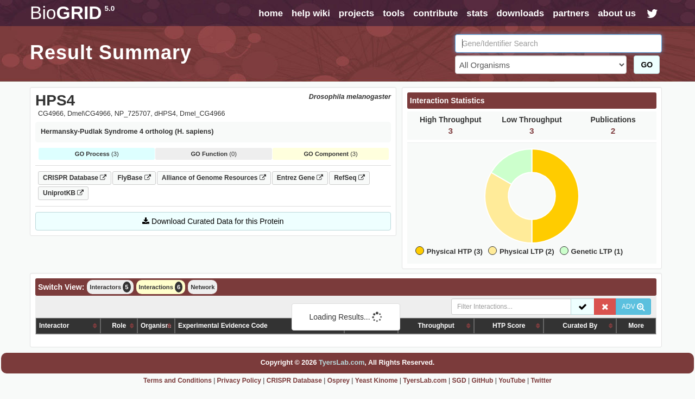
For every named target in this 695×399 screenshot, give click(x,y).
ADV (633, 306)
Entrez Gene (300, 178)
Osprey (338, 380)
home (270, 13)
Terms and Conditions (177, 380)
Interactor (54, 325)
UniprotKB (63, 193)
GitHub (482, 380)
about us (617, 13)
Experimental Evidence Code (223, 325)
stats (477, 13)
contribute (435, 13)
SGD (459, 380)
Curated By (580, 325)
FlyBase (133, 178)
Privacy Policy (239, 380)
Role (119, 325)
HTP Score (508, 325)
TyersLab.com (341, 362)
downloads (520, 13)
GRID (72, 13)
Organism (156, 325)
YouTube (512, 380)
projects (356, 13)
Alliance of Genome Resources (214, 178)
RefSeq (349, 178)
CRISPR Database (74, 178)
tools (394, 13)
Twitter (541, 380)
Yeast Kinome (376, 380)
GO (647, 64)
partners (571, 13)
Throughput (436, 325)
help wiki (311, 13)
